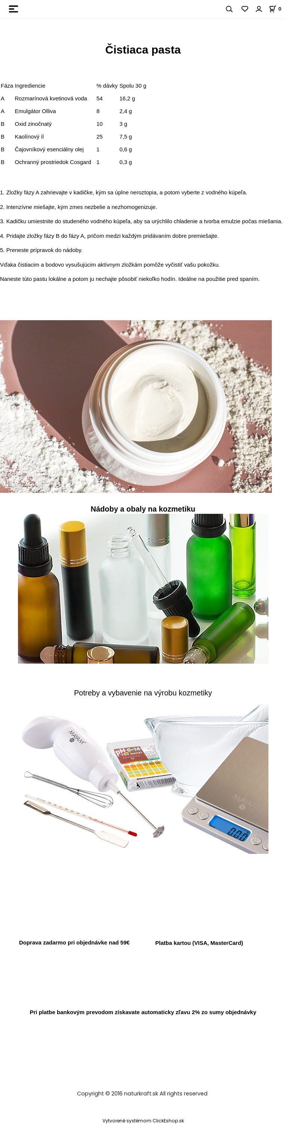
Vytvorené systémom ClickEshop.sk (143, 1121)
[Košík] (277, 8)
